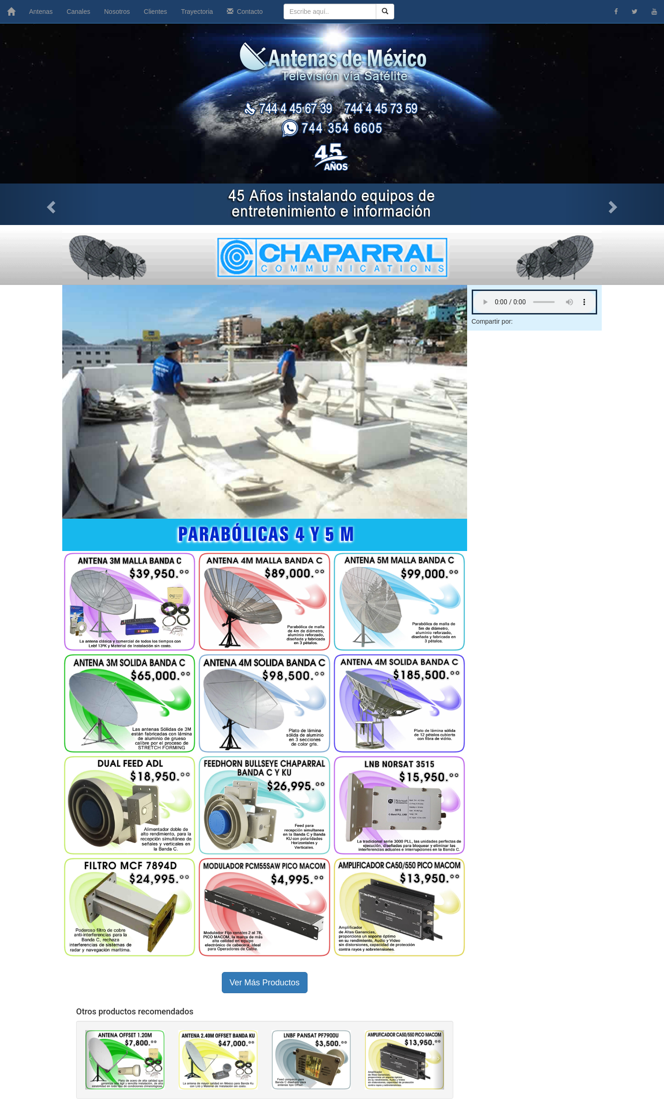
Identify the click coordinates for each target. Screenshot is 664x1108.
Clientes (155, 11)
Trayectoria (197, 11)
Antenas (41, 11)
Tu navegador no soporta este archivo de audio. (535, 302)
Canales (78, 11)
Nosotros (117, 11)
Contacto (245, 11)
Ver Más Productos (265, 982)
